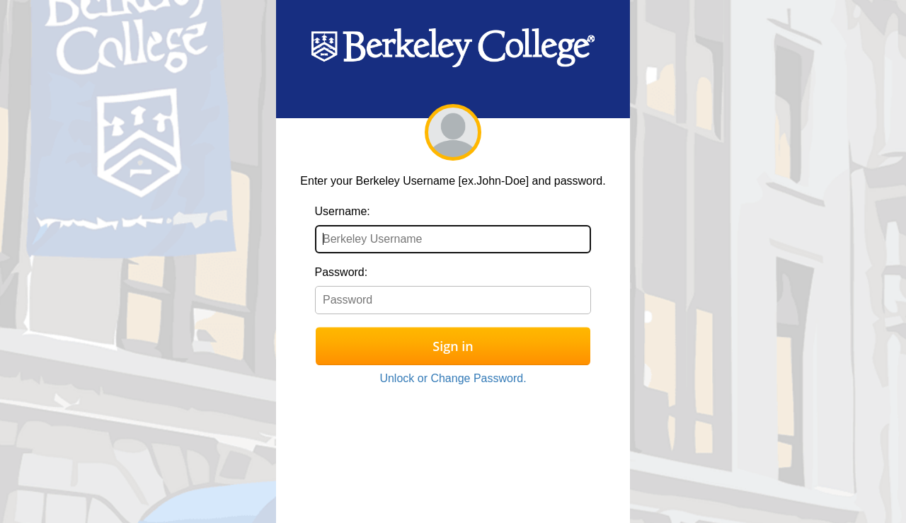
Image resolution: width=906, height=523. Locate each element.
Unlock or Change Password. (452, 378)
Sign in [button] (452, 346)
